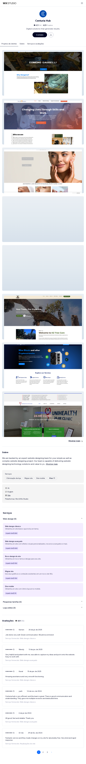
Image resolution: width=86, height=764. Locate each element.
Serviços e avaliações (35, 44)
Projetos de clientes (9, 44)
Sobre (22, 44)
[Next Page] (51, 752)
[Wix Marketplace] (9, 3)
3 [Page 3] (47, 752)
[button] (43, 73)
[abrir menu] (82, 3)
